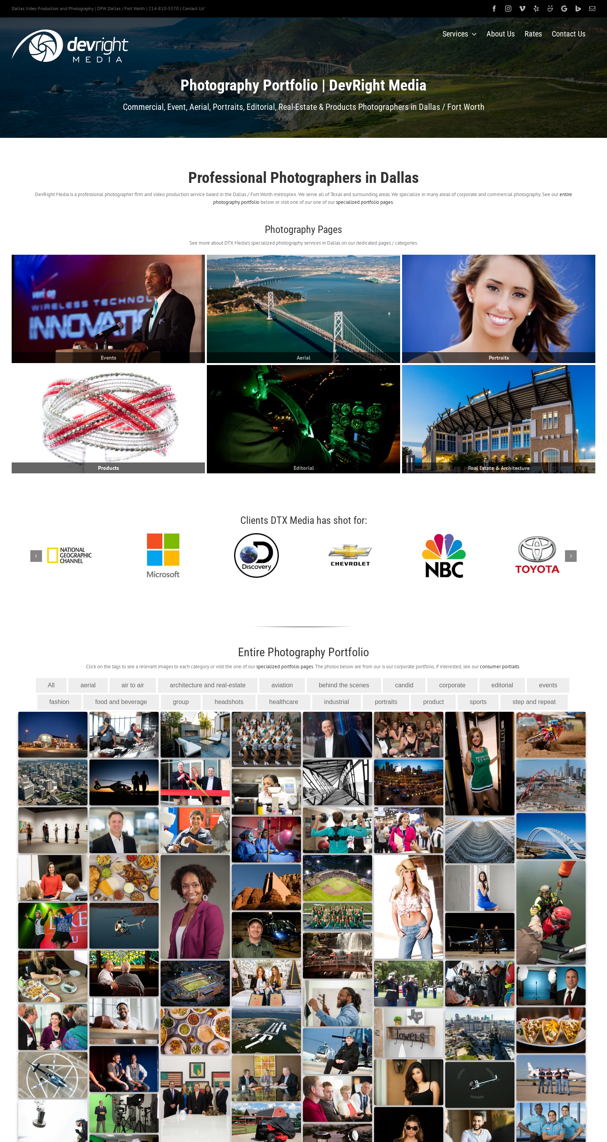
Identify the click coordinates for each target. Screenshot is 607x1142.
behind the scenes (344, 685)
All (51, 685)
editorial (502, 685)
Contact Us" (193, 8)
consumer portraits (499, 666)
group (181, 702)
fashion (59, 702)
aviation (282, 685)
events (548, 685)
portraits (386, 702)
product (433, 702)
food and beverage (121, 702)
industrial (336, 702)
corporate (452, 685)
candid (404, 685)
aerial (88, 685)
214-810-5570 (164, 8)
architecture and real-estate (208, 685)
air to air (133, 685)
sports (478, 702)
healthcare (283, 702)
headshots (229, 702)
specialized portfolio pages (364, 202)
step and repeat (534, 702)
